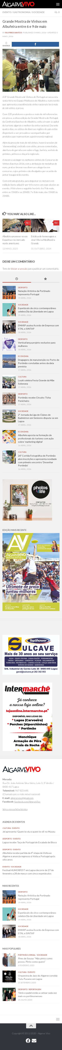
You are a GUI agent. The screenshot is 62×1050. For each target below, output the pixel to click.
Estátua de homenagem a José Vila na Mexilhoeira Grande (43, 240)
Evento (6, 12)
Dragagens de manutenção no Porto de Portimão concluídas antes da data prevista (38, 363)
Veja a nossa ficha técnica (14, 809)
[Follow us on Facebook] (28, 1040)
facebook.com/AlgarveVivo (27, 801)
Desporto (22, 287)
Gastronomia (21, 12)
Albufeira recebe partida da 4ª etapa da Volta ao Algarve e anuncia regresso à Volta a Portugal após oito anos (28, 856)
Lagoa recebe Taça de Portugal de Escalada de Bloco (29, 842)
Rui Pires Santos (13, 32)
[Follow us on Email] (34, 1040)
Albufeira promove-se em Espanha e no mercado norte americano (14, 240)
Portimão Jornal (27, 955)
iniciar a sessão (19, 268)
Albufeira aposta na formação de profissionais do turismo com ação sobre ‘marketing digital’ (36, 438)
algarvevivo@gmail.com (22, 798)
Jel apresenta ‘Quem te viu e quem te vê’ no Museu (28, 831)
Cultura (22, 377)
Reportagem (35, 989)
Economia (23, 356)
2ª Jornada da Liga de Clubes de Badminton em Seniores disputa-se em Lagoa (38, 418)
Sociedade (38, 12)
